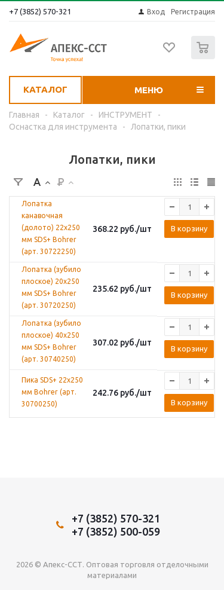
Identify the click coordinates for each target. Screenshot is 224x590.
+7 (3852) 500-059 (116, 531)
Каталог (45, 89)
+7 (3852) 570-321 (40, 11)
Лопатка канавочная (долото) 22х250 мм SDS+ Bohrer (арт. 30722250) (51, 227)
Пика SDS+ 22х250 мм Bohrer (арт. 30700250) (52, 392)
